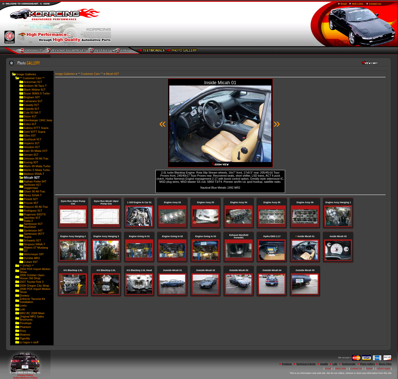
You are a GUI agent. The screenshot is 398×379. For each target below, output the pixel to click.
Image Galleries (26, 74)
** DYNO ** (27, 265)
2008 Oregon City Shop (34, 285)
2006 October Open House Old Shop (32, 277)
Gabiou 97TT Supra (36, 127)
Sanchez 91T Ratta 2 (32, 219)
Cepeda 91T (31, 108)
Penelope (26, 323)
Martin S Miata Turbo (37, 170)
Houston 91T (32, 147)
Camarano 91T (33, 101)
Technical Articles (306, 364)
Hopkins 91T (32, 143)
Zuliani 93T (30, 261)
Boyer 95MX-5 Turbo (37, 93)
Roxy (23, 330)
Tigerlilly (25, 338)
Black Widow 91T (34, 89)
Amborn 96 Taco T (35, 85)
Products (287, 364)
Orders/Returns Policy (25, 377)
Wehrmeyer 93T (34, 254)
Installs (324, 364)
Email (344, 4)
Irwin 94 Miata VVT (35, 150)
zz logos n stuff (29, 342)
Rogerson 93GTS (35, 214)
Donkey (24, 295)
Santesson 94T (33, 230)
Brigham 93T (32, 97)
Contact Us (375, 4)
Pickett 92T (31, 199)
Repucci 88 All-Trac (36, 206)
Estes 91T (30, 124)
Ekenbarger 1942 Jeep (38, 120)
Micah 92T (112, 73)
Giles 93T (30, 135)
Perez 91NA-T (33, 195)
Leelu (23, 305)
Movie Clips (385, 364)
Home (369, 368)
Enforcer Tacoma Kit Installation (32, 300)
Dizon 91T (30, 116)
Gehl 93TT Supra (34, 131)
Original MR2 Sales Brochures (32, 318)
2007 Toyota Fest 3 (31, 281)
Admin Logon (383, 368)
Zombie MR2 (32, 258)
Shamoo (25, 334)
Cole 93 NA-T (32, 112)
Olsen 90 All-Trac (34, 191)
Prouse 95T (31, 202)
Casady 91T (31, 104)
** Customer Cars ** (32, 78)
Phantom (25, 326)
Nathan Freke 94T (35, 181)
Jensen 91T (31, 154)
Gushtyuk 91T (32, 139)
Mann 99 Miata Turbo (37, 166)
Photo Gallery (367, 364)
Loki (22, 309)
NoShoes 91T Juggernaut (32, 186)
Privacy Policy (25, 375)
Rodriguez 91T (33, 210)
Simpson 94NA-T (34, 244)
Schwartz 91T (32, 240)
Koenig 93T (31, 162)
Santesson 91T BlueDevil (33, 225)
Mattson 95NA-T (34, 173)
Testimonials (348, 364)
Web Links (357, 4)
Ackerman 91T (33, 81)
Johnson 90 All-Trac (36, 158)
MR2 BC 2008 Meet (32, 313)
